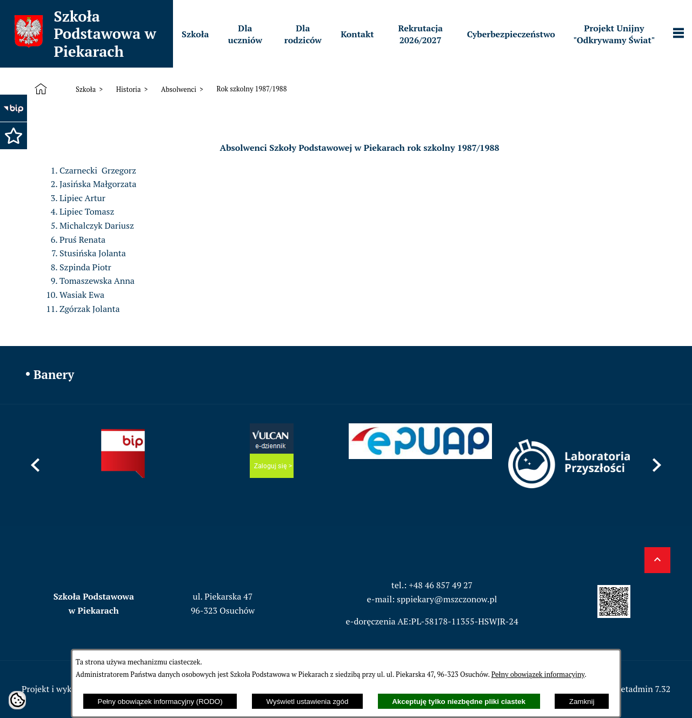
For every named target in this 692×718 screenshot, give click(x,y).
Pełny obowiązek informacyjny (538, 674)
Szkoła (86, 89)
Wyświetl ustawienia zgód (308, 701)
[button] (13, 135)
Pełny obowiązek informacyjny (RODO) (160, 701)
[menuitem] (195, 34)
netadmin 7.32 (643, 689)
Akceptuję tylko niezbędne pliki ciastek (458, 701)
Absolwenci (178, 89)
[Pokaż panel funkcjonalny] (678, 34)
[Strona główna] (43, 89)
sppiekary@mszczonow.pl (447, 599)
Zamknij (582, 701)
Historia (128, 89)
